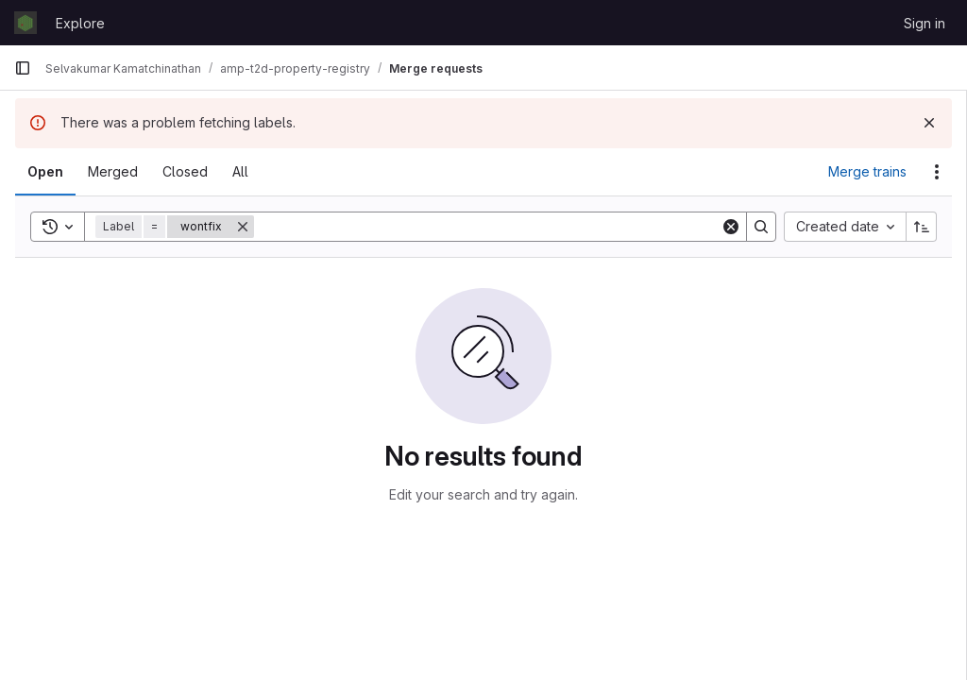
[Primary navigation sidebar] (23, 68)
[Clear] (731, 226)
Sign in (924, 23)
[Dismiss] (929, 122)
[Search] (487, 226)
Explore (80, 23)
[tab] (45, 172)
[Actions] (937, 172)
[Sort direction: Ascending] (922, 227)
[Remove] (242, 226)
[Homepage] (25, 23)
